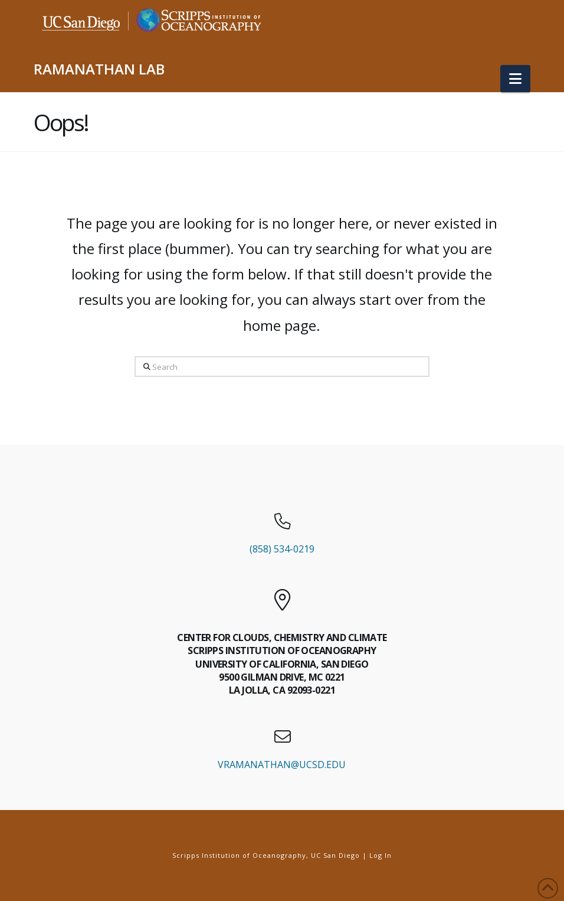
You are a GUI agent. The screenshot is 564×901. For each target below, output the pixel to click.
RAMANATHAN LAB (99, 69)
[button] (515, 78)
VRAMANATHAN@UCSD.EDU (282, 764)
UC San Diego (335, 855)
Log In (380, 855)
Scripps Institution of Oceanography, (240, 855)
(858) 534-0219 (282, 548)
